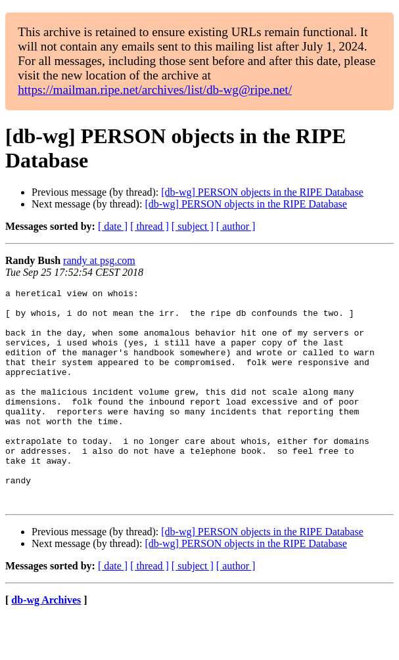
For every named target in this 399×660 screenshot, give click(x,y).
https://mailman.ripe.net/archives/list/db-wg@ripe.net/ (155, 90)
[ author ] (236, 226)
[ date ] (113, 226)
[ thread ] (149, 226)
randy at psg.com (99, 260)
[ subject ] (193, 226)
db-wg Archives (46, 643)
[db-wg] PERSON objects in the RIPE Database (262, 192)
